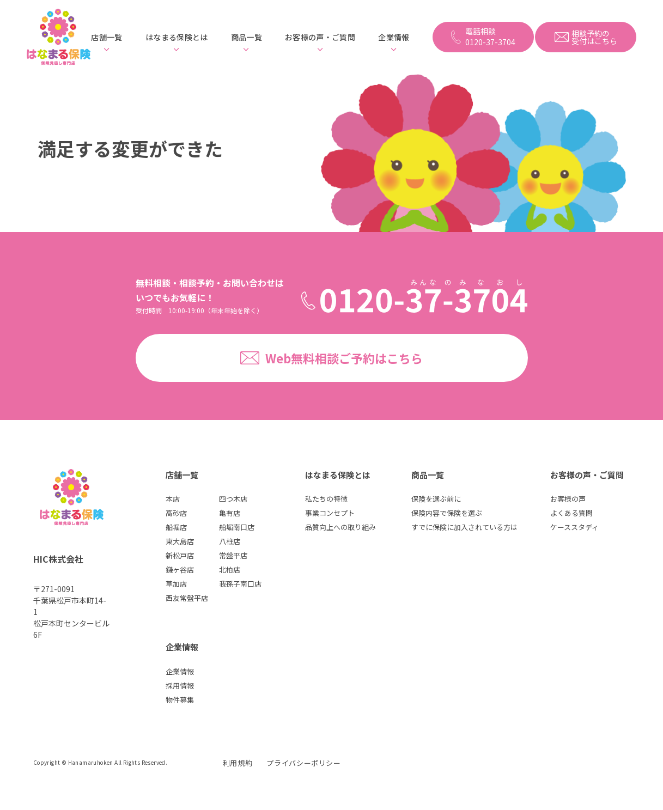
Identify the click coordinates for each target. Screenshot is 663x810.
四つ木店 (233, 498)
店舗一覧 (106, 37)
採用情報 (180, 685)
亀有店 (229, 512)
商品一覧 (246, 37)
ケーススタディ (574, 527)
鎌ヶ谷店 (180, 569)
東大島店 (180, 541)
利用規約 (238, 762)
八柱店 (229, 541)
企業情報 (393, 37)
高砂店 (176, 512)
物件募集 (180, 699)
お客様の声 (568, 498)
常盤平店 (233, 555)
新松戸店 (180, 555)
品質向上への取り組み (340, 527)
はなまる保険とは (176, 37)
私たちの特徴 (326, 498)
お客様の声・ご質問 (320, 37)
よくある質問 (571, 512)
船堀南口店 (236, 527)
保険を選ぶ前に (436, 498)
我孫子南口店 (240, 583)
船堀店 (176, 527)
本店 (173, 498)
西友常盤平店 (187, 597)
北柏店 (229, 569)
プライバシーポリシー (303, 762)
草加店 (176, 583)
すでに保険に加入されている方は (464, 527)
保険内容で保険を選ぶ (446, 512)
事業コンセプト (330, 512)
